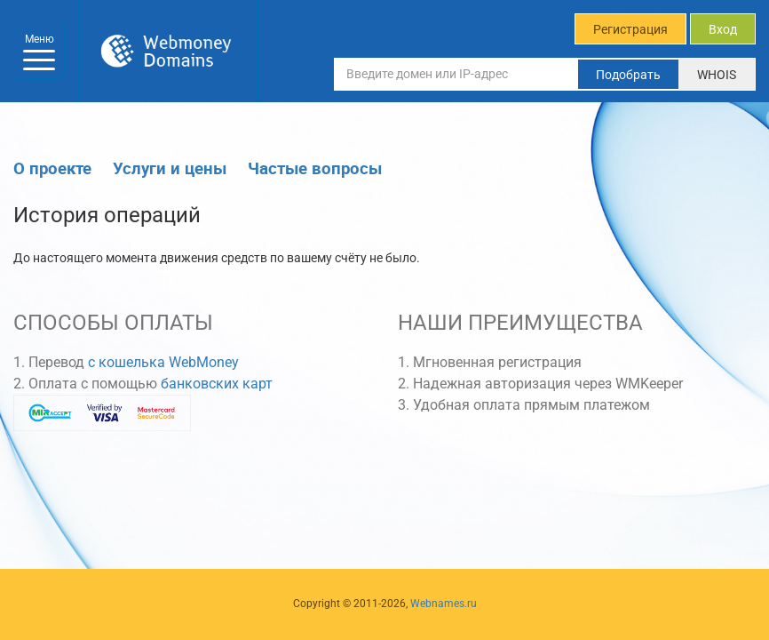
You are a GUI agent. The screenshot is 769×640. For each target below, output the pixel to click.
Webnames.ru (443, 603)
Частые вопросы (315, 167)
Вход (723, 29)
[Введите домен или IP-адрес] (456, 74)
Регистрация (630, 29)
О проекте (52, 167)
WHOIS (716, 75)
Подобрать (628, 75)
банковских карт (217, 383)
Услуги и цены (169, 167)
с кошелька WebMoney (163, 362)
